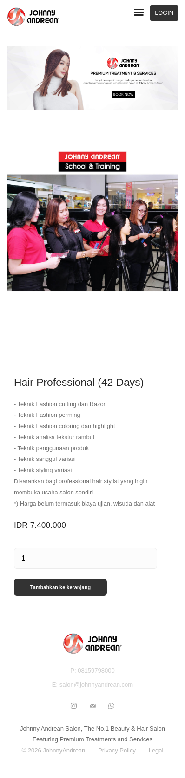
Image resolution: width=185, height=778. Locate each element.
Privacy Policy (117, 750)
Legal (156, 750)
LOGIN (164, 12)
